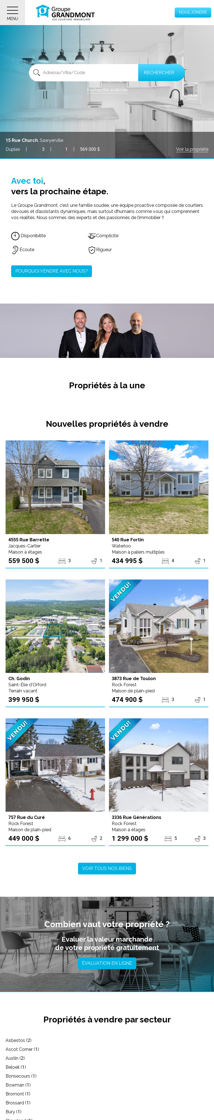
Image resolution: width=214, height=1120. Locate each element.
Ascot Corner (123, 1040)
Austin (15, 1049)
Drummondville (25, 1111)
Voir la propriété (192, 149)
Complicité (103, 235)
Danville (17, 1103)
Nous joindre (193, 12)
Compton (120, 1085)
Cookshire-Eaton (26, 1094)
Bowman (119, 1058)
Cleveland (120, 1076)
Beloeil (117, 1049)
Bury (13, 1076)
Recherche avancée (107, 90)
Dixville (117, 1103)
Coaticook (19, 1085)
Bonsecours (21, 1058)
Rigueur (100, 249)
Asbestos (18, 1040)
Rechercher (159, 72)
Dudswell (120, 1111)
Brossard (119, 1067)
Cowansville (122, 1094)
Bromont (18, 1067)
